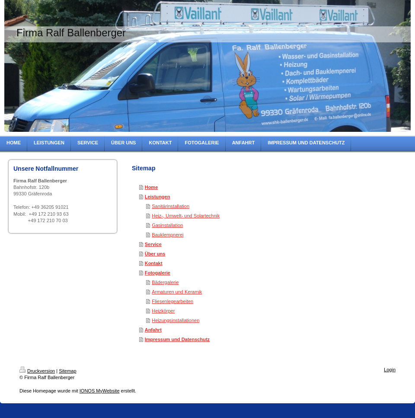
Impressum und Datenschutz (177, 339)
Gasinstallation (167, 225)
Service (153, 244)
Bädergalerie (165, 282)
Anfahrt (153, 329)
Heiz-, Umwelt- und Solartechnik (186, 215)
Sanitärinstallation (170, 206)
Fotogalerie (157, 272)
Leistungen (157, 196)
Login (390, 369)
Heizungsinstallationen (175, 320)
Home (151, 187)
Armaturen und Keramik (177, 291)
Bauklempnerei (167, 234)
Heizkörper (163, 310)
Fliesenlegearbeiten (172, 301)
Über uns (155, 253)
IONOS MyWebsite (100, 390)
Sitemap (67, 370)
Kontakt (154, 263)
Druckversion (37, 370)
